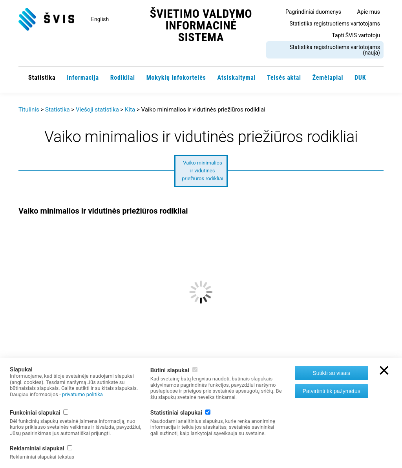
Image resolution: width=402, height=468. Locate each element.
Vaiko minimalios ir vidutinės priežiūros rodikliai (202, 170)
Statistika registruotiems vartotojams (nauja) (334, 50)
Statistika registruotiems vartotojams (334, 23)
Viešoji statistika (97, 109)
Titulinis (28, 109)
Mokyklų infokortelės (176, 77)
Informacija (83, 77)
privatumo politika (82, 394)
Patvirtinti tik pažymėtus (331, 391)
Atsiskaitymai (236, 77)
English (100, 19)
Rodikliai (122, 77)
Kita (130, 109)
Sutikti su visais (331, 373)
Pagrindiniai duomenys (313, 12)
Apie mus (368, 12)
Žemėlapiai (328, 77)
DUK (360, 77)
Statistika (41, 77)
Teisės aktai (284, 77)
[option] (201, 318)
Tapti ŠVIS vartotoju (356, 35)
